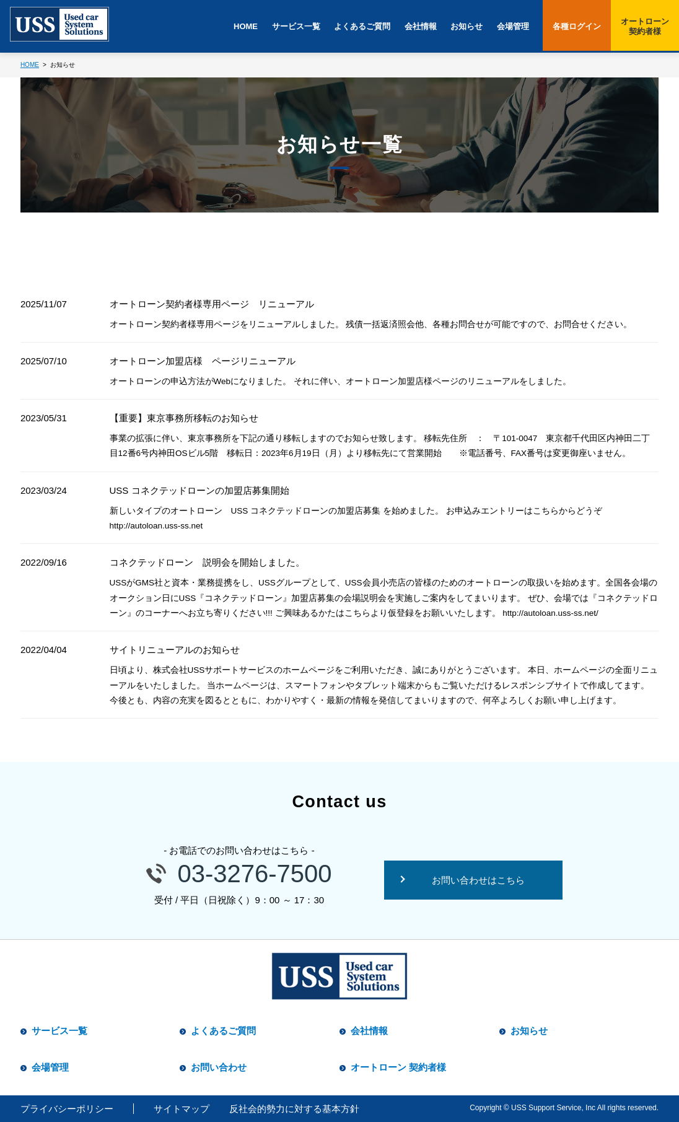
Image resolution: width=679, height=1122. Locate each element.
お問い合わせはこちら (478, 880)
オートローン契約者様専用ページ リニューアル (212, 304)
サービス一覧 (296, 26)
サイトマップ (181, 1108)
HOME (246, 26)
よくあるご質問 (362, 26)
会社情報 (421, 26)
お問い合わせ (219, 1067)
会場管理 (513, 26)
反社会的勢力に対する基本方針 (294, 1108)
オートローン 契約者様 (398, 1067)
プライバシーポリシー (66, 1108)
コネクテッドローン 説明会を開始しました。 (207, 562)
